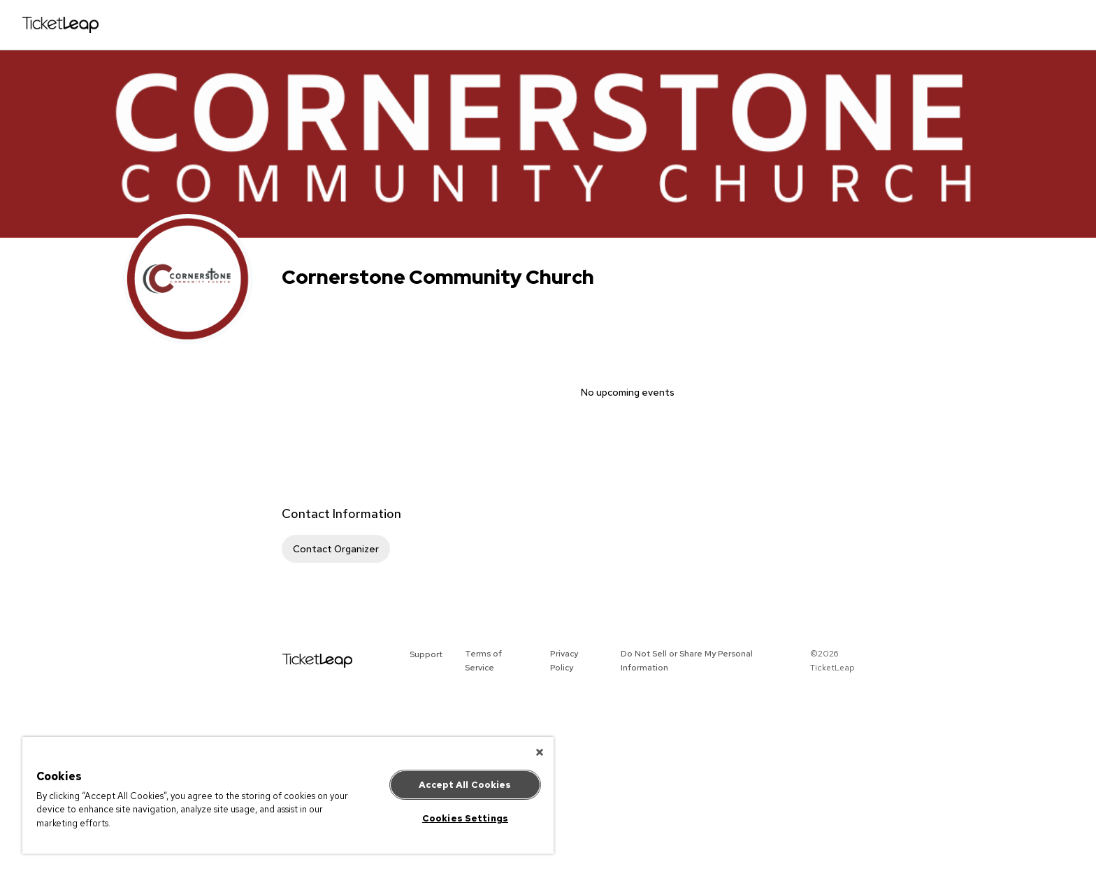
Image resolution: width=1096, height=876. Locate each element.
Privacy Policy (564, 660)
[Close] (539, 752)
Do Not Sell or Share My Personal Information (687, 660)
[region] (288, 795)
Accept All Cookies (465, 785)
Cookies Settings (465, 818)
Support (426, 654)
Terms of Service (483, 660)
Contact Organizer (336, 549)
